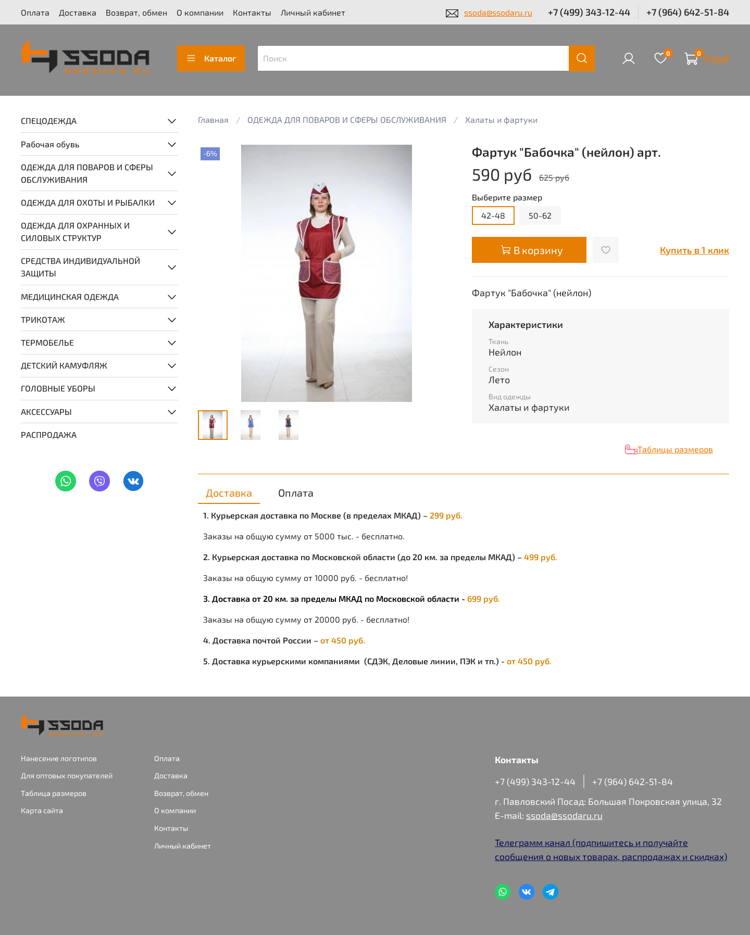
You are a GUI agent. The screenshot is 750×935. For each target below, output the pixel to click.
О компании (200, 12)
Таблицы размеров (675, 449)
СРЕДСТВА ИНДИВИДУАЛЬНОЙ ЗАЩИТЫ (80, 267)
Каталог (211, 58)
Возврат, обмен (136, 12)
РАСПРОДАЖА (49, 434)
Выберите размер (507, 197)
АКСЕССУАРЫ (46, 411)
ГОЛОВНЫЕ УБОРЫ (58, 388)
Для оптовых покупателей (67, 775)
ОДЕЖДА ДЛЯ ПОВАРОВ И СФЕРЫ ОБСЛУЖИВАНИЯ (87, 173)
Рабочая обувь (50, 144)
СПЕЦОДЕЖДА (49, 120)
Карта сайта (42, 810)
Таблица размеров (53, 793)
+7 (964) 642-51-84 (687, 12)
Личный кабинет (313, 12)
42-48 (493, 215)
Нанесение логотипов (59, 758)
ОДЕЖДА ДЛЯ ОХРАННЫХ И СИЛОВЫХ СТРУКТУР (75, 231)
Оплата (35, 12)
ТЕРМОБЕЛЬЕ (47, 342)
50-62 (540, 215)
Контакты (252, 12)
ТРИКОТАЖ (43, 319)
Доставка (77, 12)
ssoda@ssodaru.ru (498, 12)
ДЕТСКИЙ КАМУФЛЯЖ (64, 365)
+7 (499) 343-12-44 (589, 12)
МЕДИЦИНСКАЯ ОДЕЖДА (70, 296)
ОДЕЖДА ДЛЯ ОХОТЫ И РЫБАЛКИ (88, 202)
